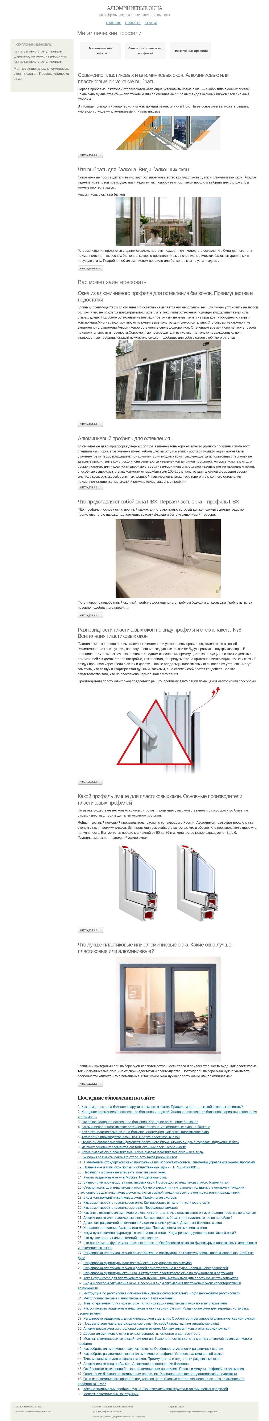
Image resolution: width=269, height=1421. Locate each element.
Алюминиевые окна (134, 8)
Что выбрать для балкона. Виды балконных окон (133, 169)
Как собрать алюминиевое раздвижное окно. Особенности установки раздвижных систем (153, 1348)
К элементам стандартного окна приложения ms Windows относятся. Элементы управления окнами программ (169, 1162)
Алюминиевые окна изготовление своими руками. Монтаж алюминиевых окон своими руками (156, 1328)
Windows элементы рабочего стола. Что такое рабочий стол (130, 1157)
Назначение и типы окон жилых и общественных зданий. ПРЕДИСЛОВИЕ (141, 1167)
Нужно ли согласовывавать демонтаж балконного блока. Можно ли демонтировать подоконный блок (160, 1142)
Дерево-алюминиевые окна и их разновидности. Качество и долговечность (141, 1333)
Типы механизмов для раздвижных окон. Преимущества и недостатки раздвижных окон (151, 1359)
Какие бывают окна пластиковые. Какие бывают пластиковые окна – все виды (143, 1152)
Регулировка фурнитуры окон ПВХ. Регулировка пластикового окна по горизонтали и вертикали (158, 1273)
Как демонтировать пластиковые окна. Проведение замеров (130, 1207)
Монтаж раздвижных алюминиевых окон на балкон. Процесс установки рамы (41, 73)
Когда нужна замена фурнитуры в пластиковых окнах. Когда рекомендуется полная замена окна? (159, 1233)
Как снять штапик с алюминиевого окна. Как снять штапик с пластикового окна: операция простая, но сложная (169, 1212)
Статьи (150, 22)
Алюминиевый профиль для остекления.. (125, 438)
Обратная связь (176, 1406)
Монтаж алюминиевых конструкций (111, 1394)
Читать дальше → (90, 154)
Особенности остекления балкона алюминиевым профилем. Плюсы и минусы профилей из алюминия (163, 1369)
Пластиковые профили (191, 50)
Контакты (96, 1406)
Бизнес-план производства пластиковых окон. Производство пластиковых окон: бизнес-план (155, 1182)
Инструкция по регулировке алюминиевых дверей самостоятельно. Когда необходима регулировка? (161, 1293)
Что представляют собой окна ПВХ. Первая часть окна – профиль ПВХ (158, 501)
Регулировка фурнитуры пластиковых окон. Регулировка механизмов (137, 1263)
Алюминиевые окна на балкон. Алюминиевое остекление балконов (136, 1364)
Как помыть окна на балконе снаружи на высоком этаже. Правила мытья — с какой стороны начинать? (162, 1107)
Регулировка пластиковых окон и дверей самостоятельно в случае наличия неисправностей (155, 1268)
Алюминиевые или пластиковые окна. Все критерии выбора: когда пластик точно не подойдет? (157, 1217)
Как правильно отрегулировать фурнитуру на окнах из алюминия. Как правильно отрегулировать (40, 56)
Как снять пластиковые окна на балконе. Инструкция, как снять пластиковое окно (145, 1132)
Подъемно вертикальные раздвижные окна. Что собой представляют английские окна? (151, 1323)
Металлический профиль (100, 51)
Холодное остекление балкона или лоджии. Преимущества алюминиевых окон (145, 1228)
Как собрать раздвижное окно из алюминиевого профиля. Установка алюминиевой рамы (152, 1353)
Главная (113, 22)
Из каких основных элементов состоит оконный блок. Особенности (134, 1147)
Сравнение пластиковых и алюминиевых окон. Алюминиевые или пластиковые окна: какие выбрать (153, 78)
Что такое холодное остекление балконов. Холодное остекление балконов (140, 1122)
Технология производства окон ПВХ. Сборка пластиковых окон (131, 1137)
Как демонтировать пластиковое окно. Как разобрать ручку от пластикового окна (146, 1202)
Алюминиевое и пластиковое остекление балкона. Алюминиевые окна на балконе (146, 1127)
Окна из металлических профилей (145, 51)
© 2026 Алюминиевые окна (28, 1406)
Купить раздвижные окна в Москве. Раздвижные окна (125, 1177)
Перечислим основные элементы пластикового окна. (124, 1172)
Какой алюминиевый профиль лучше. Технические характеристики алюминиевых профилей (155, 1389)
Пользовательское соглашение (118, 1406)
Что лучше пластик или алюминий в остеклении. (121, 1238)
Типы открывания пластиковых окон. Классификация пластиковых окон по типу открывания (155, 1303)
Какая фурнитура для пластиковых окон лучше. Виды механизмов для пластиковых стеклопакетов (160, 1278)
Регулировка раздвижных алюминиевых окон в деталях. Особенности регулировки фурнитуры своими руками (169, 1318)
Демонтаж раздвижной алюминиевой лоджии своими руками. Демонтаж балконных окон (152, 1222)
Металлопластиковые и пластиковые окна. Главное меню (128, 1298)
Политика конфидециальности (106, 1412)
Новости (133, 22)
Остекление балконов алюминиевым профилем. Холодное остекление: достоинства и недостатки (160, 1374)
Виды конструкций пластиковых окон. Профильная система (130, 1197)
